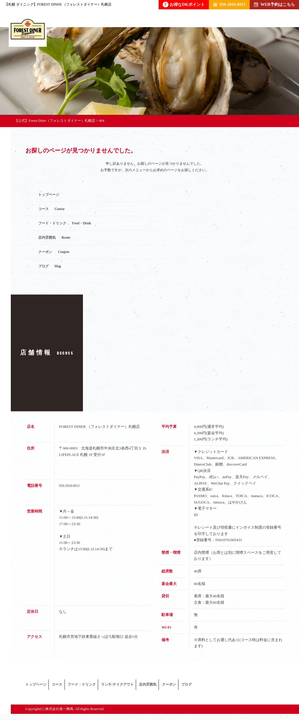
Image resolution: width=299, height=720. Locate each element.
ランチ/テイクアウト (170, 686)
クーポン (255, 686)
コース (75, 686)
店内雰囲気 (218, 686)
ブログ (40, 692)
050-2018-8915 (229, 4)
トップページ (37, 686)
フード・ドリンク (116, 686)
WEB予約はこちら (274, 4)
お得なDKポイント (184, 4)
